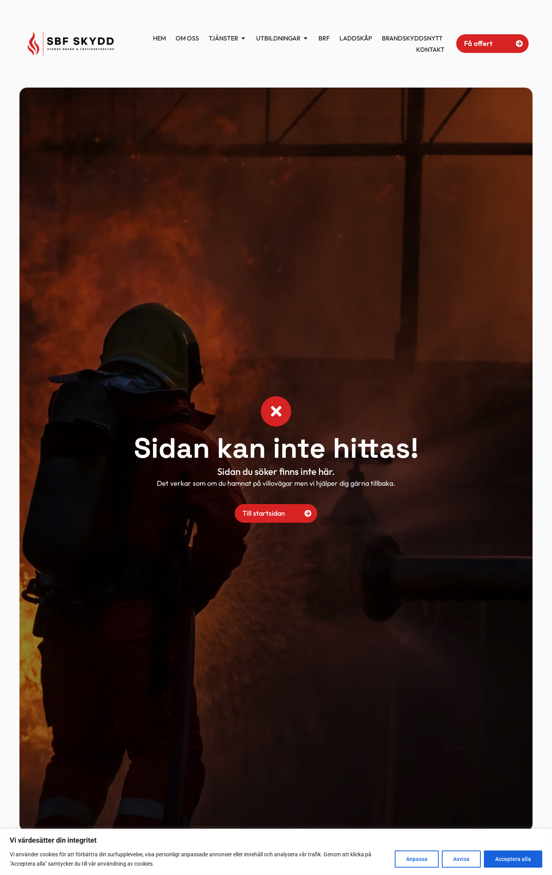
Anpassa (416, 859)
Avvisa (461, 859)
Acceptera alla (513, 859)
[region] (276, 852)
